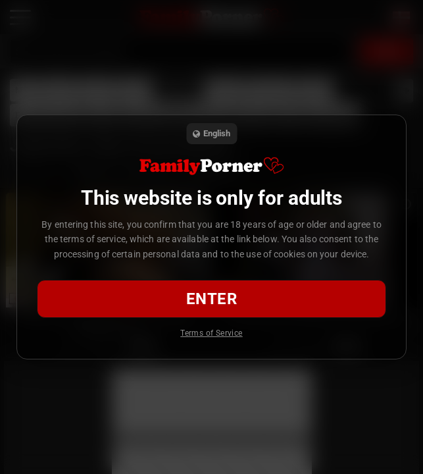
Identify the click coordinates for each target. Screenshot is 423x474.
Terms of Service (211, 333)
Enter (211, 299)
